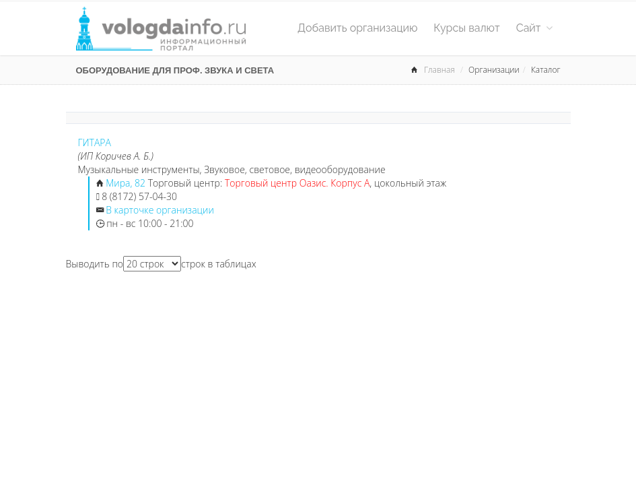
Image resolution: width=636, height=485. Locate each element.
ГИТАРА (94, 142)
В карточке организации (160, 209)
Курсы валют (466, 28)
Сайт (534, 28)
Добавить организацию (357, 28)
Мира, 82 (125, 182)
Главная (439, 69)
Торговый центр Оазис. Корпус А (297, 182)
